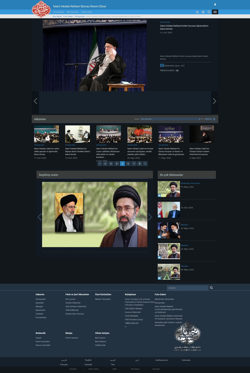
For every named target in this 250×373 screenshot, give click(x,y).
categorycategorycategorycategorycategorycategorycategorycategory (170, 119)
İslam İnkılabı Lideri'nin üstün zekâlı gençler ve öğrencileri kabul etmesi (46, 151)
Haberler (40, 294)
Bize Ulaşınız (135, 369)
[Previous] (99, 163)
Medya (69, 333)
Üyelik (115, 369)
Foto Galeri (68, 16)
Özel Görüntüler (103, 294)
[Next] (145, 163)
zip (177, 70)
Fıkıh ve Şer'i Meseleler (77, 294)
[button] (215, 12)
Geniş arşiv (86, 12)
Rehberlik (41, 333)
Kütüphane (130, 294)
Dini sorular (72, 12)
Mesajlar (184, 225)
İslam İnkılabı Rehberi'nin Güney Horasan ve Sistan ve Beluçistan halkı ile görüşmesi (171, 151)
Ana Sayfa (59, 12)
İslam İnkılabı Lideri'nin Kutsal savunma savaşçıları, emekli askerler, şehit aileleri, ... (140, 151)
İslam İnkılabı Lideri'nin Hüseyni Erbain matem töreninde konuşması (199, 151)
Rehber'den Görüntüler (190, 183)
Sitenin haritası (94, 369)
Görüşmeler (80, 16)
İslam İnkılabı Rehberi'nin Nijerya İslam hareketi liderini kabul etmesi (77, 151)
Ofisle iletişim (102, 333)
